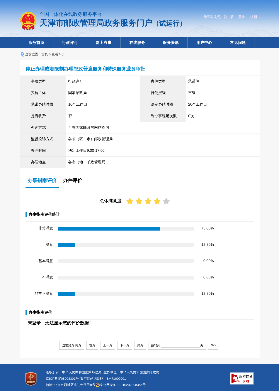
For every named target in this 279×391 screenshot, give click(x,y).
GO (213, 345)
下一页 (124, 345)
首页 (44, 54)
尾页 (140, 345)
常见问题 (238, 42)
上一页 (107, 345)
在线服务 (137, 42)
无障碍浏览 (212, 17)
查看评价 (58, 54)
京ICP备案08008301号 (62, 378)
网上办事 (103, 42)
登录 (241, 17)
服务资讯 (171, 42)
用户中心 (204, 42)
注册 (253, 17)
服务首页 (36, 42)
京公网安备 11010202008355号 (123, 385)
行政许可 (70, 42)
